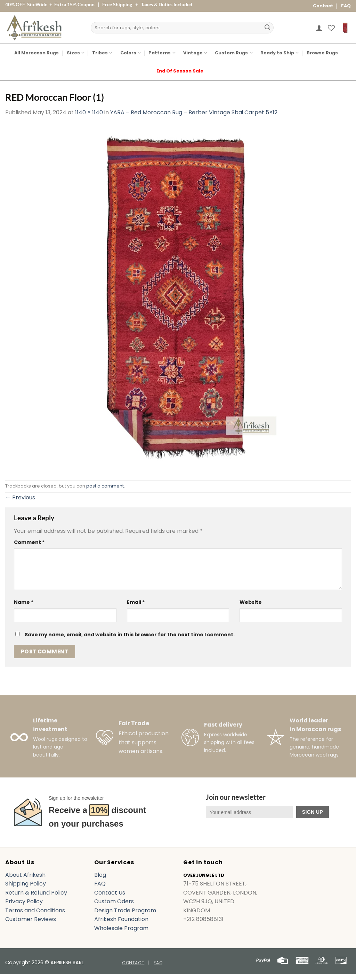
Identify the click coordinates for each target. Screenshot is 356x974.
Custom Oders (114, 901)
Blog (100, 875)
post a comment (105, 486)
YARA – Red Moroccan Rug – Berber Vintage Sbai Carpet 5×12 (193, 112)
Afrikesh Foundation (121, 919)
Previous (20, 497)
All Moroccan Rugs (36, 53)
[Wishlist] (331, 28)
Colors (130, 52)
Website (251, 602)
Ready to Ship (279, 52)
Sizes (75, 52)
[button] (319, 28)
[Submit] (267, 28)
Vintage (195, 52)
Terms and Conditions (35, 910)
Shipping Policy (25, 884)
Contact (323, 6)
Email (136, 602)
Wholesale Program (121, 928)
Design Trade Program (125, 910)
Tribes (102, 52)
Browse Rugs (322, 53)
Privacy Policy (24, 901)
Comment (29, 542)
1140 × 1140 (89, 112)
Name (24, 602)
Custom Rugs (233, 52)
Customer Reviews (30, 919)
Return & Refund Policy (36, 893)
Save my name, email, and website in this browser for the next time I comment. (130, 634)
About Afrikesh (25, 875)
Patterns (161, 52)
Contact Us (109, 893)
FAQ (346, 6)
